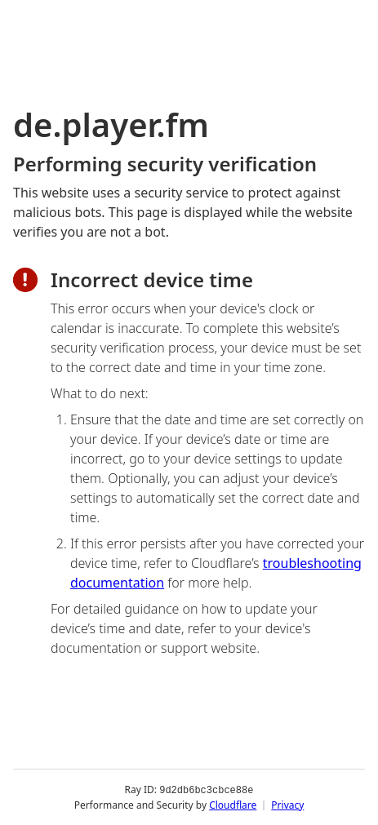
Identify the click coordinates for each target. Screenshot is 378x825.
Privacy (287, 804)
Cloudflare (232, 804)
